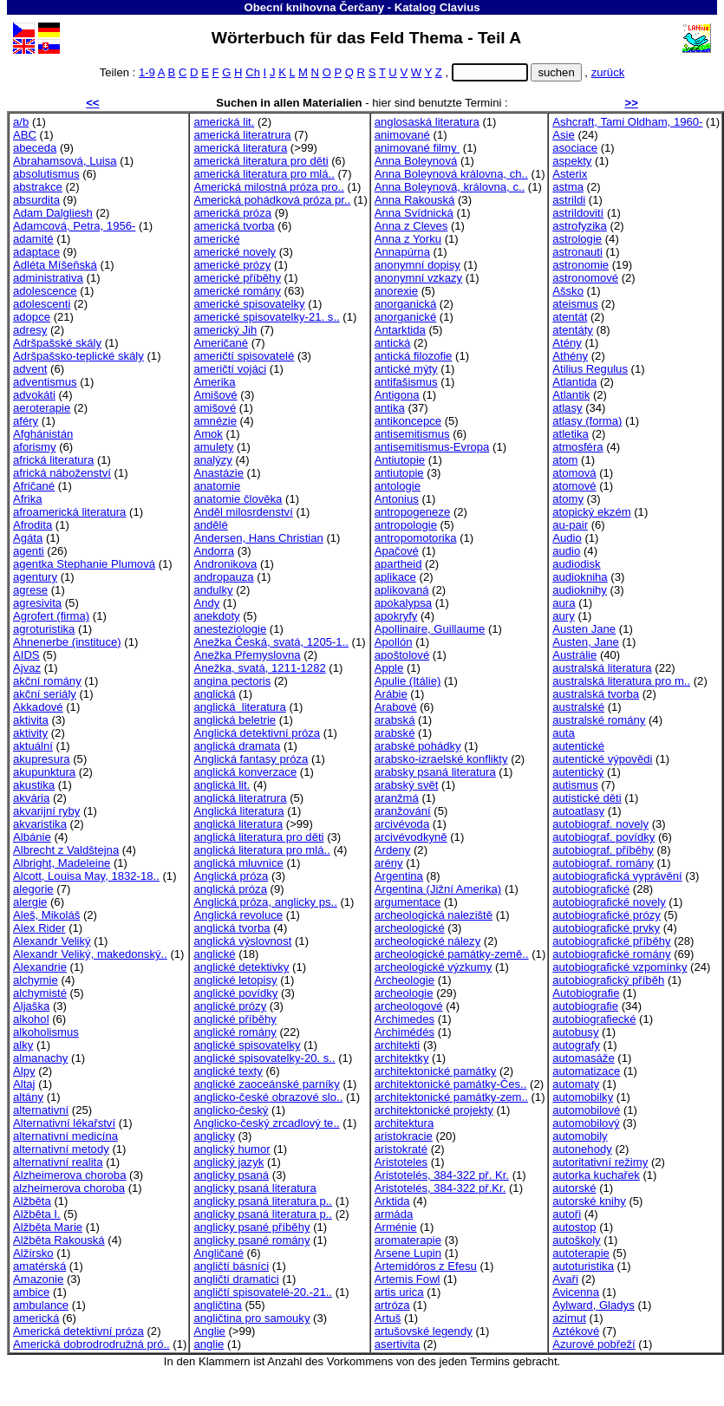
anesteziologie (229, 628)
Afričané (34, 485)
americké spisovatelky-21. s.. (266, 316)
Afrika (27, 498)
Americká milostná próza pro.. (268, 186)
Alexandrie (40, 966)
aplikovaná (402, 589)
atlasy (567, 407)
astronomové (585, 277)
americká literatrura (241, 134)
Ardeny (393, 849)
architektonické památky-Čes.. (451, 1083)
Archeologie (404, 979)
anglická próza (230, 888)
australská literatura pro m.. (621, 680)
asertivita (397, 1344)
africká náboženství (62, 472)
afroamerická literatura (69, 511)
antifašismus (406, 381)
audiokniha (579, 576)
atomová (574, 472)
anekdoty (216, 615)
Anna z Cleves (411, 225)
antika (390, 407)
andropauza (223, 576)
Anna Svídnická (414, 212)
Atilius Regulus (590, 368)
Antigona (397, 394)
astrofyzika (579, 225)
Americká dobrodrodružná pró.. (91, 1344)
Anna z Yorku (408, 238)
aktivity (30, 732)
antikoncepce (408, 420)
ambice (31, 1292)
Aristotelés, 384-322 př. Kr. (442, 1174)
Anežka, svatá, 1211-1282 (259, 667)
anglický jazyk (228, 1161)
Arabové (396, 706)
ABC (24, 134)
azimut (569, 1318)
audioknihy (579, 589)
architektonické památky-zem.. (451, 1096)
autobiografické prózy (606, 914)
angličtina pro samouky (251, 1318)
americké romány (237, 290)
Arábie (391, 693)
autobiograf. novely (600, 823)
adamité (33, 238)
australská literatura (601, 667)
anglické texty (227, 1070)
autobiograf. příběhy (603, 849)
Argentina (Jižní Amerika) (438, 888)
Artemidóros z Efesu (426, 1266)
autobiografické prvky (606, 927)
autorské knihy (589, 1200)
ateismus (574, 303)
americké (216, 238)
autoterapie (581, 1253)
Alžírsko (33, 1253)
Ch (252, 72)
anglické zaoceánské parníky (266, 1083)
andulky (212, 589)
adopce (31, 316)
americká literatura (240, 147)
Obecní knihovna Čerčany (314, 7)
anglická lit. (221, 784)
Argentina (399, 875)
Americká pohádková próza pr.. (271, 199)
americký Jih (225, 329)
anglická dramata (236, 745)
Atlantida (574, 381)
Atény (567, 342)
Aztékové (575, 1331)
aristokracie (404, 1135)
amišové (214, 407)
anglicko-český (230, 1109)
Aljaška (31, 1005)
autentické (578, 745)
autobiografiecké (594, 1018)
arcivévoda (402, 823)
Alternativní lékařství (64, 1122)
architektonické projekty (434, 1109)
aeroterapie (41, 407)
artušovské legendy (424, 1331)
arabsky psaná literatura (435, 771)
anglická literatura (239, 706)
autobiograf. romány (603, 862)
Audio (567, 537)
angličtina (217, 1305)
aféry (25, 420)
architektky (402, 1057)
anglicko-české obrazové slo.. (267, 1096)
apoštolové (402, 654)
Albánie (32, 836)
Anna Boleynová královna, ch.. (451, 173)
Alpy (24, 1070)
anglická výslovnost (242, 940)
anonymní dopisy (417, 264)
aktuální (33, 745)
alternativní (40, 1109)
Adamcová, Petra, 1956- (74, 225)
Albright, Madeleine (61, 862)
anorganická (405, 303)
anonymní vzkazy (418, 277)
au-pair (570, 524)
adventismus (45, 381)
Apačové (397, 550)
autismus (574, 784)
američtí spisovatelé (243, 355)
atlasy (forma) (587, 420)
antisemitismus (412, 433)
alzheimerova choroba (69, 1187)
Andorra (213, 550)
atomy (568, 498)
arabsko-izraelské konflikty (441, 758)
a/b (21, 121)
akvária (31, 797)
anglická (214, 693)
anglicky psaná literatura (254, 1187)
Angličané (218, 1253)
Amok (208, 433)
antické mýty (406, 368)
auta (563, 732)
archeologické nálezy (427, 940)
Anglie (209, 1331)
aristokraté (401, 1148)
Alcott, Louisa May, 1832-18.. (86, 875)
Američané (220, 342)
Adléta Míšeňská (55, 264)
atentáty (572, 329)
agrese (30, 589)
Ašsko (568, 290)
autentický (577, 771)
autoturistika (583, 1266)
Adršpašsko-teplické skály (78, 355)
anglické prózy (229, 1005)
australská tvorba (595, 693)
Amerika (214, 381)
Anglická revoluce (238, 914)
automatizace (586, 1070)
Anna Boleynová (416, 160)
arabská (395, 719)
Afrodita (32, 524)
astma (568, 186)
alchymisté (40, 992)
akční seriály (44, 693)
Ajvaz (27, 667)
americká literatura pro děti (260, 160)
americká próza (232, 212)
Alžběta (32, 1200)
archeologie (404, 992)
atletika (570, 433)
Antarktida (400, 329)
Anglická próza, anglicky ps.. (264, 901)
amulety (213, 446)
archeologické (410, 927)
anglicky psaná (231, 1174)
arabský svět (407, 784)
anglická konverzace (245, 771)
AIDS (26, 654)
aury (563, 615)
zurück (608, 72)
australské (578, 706)
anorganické (405, 316)
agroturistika (44, 628)
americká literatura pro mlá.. (263, 173)
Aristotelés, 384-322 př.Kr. (440, 1187)
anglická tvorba (231, 927)
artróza (392, 1305)
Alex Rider (39, 927)
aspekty (571, 160)
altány (28, 1096)
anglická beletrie (234, 719)
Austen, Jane (585, 641)
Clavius (460, 7)
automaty (575, 1083)
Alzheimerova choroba (69, 1174)
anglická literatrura (239, 797)
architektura (404, 1122)
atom (564, 459)
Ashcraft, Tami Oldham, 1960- (627, 121)
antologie (398, 485)
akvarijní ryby (46, 810)
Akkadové (38, 706)
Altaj (24, 1083)
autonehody (582, 1148)
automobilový (585, 1122)
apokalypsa (403, 602)
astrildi (568, 199)
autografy (576, 1044)
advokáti (34, 394)
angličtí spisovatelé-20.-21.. (262, 1292)
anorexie (396, 290)
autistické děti (586, 797)
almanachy (40, 1057)
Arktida (392, 1200)
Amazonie (38, 1279)
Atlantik (571, 394)
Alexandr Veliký (52, 940)
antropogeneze (412, 511)
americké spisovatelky (248, 303)
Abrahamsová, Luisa (65, 160)
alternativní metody (61, 1148)
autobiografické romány (611, 953)
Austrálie (574, 654)
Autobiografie (585, 992)
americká (36, 1318)
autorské (574, 1187)
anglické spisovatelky (246, 1044)
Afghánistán (43, 433)
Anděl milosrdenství (242, 511)
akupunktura (44, 771)
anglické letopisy (235, 979)
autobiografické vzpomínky (619, 966)
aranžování (403, 810)
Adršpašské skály (57, 342)
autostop (574, 1227)
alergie (30, 901)
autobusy (575, 1031)
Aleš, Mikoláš (46, 914)
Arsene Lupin (408, 1253)
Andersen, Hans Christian (258, 537)
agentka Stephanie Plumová (84, 563)
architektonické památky (436, 1070)
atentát (569, 316)
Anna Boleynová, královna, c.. (450, 186)
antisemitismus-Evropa (432, 446)
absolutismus (46, 173)
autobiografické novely (608, 901)
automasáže (583, 1057)
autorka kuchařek (596, 1174)
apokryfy (396, 615)
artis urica (399, 1292)
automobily (579, 1135)
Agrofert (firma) (51, 615)
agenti (28, 550)
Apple (389, 667)
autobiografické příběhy (611, 940)
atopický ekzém (591, 511)
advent (30, 368)
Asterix (569, 173)
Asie (563, 134)
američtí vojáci (229, 368)
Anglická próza (230, 875)
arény (389, 862)
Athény (570, 355)
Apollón (394, 641)
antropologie (406, 524)
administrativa (48, 277)
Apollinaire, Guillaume (430, 628)
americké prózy (232, 264)
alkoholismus (46, 1031)
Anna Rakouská (415, 199)
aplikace (395, 576)
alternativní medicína (65, 1135)
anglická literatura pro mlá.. (261, 849)
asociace (574, 147)
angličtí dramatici (235, 1279)
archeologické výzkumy (433, 966)
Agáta (27, 537)
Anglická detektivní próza (256, 732)
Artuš (388, 1318)
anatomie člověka (237, 498)
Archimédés (404, 1031)
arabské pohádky (418, 745)
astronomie (580, 264)
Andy (206, 602)
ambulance (40, 1305)
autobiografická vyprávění (617, 875)
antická (393, 342)
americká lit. (223, 121)
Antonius (397, 498)
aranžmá (397, 797)
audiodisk (576, 563)
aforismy (34, 446)
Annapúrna (402, 251)
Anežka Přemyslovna (246, 654)
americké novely (234, 251)
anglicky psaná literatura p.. (262, 1200)
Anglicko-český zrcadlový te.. (266, 1122)
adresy (30, 329)
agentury (35, 576)
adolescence (45, 290)
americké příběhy (237, 277)
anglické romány (234, 1031)
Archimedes (404, 1018)
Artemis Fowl (407, 1279)
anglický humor (231, 1148)
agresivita (37, 602)
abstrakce (37, 186)
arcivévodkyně (411, 836)
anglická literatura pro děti (258, 836)
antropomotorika (416, 537)
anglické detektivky (241, 966)
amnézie (215, 420)
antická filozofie (414, 355)
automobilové (586, 1109)
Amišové (215, 394)
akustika (34, 784)
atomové (574, 485)
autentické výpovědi (602, 758)
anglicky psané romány (251, 1240)
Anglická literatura (238, 810)
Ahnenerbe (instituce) (67, 641)
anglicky (213, 1135)
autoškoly (576, 1240)
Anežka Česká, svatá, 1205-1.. (271, 641)
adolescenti (41, 303)
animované (402, 134)
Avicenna (575, 1292)
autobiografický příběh (608, 979)
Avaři (565, 1279)
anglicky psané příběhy (251, 1227)
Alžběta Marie (47, 1227)
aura (563, 602)
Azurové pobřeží (593, 1344)
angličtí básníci (231, 1266)
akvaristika (40, 823)
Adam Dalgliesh (53, 212)
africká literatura (53, 459)
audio (566, 550)
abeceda (34, 147)
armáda (394, 1213)
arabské (395, 732)
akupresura (41, 758)
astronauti (577, 251)
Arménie (396, 1227)
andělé (210, 524)
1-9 (147, 72)
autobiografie (585, 1005)
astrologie (577, 238)
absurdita (36, 199)
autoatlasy (578, 810)
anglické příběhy (234, 1018)
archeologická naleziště (433, 914)
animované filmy (417, 147)
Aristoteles (401, 1161)
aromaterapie (408, 1240)
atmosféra (577, 446)
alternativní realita (57, 1161)
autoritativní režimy (600, 1161)
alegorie (33, 888)
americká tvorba (233, 225)
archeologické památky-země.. (452, 953)
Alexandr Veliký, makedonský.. (90, 953)
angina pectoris (232, 680)
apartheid (398, 563)
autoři (566, 1213)
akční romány (47, 680)
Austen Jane (584, 628)
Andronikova (225, 563)
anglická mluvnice (238, 862)
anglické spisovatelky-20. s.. (264, 1057)
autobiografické (590, 888)
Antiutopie (400, 459)
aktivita (31, 719)
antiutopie (399, 472)
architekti (397, 1044)
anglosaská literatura (427, 121)
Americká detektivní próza (78, 1331)
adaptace (36, 251)
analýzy (212, 459)
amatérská (39, 1266)
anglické (214, 953)
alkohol (31, 1018)
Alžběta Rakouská (59, 1240)
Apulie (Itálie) (408, 680)
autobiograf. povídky (603, 836)
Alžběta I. (37, 1213)
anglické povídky (235, 992)
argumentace (408, 901)
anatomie (216, 485)
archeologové (409, 1005)
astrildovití (577, 212)
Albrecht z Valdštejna (66, 849)
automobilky (582, 1096)
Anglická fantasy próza (250, 758)
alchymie (35, 979)
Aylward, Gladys (593, 1305)
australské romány (598, 719)
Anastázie (218, 472)
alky (23, 1044)
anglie (208, 1344)
